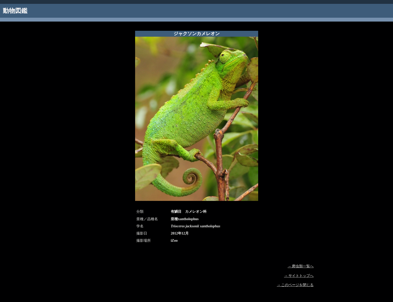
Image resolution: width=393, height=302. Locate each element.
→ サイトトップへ (299, 276)
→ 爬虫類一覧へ (301, 266)
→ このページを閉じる (295, 285)
